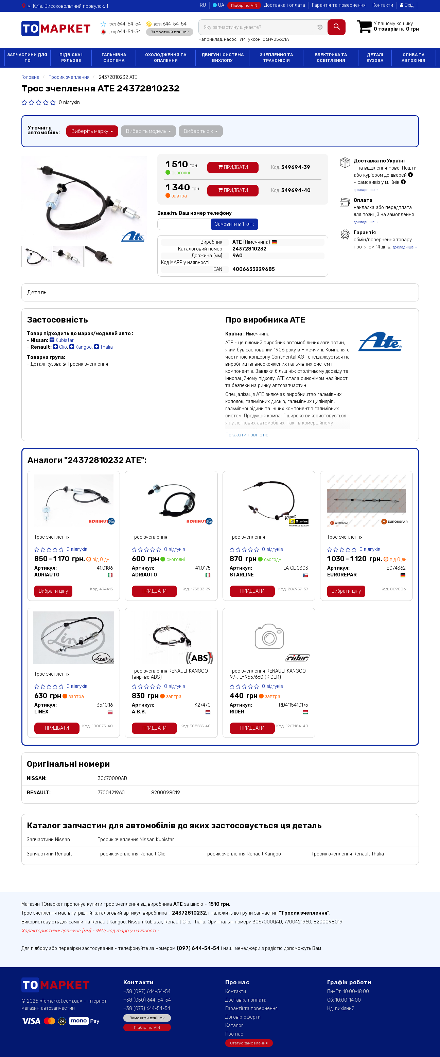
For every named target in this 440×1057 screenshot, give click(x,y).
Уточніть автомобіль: (44, 130)
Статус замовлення (249, 1043)
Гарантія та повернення (339, 5)
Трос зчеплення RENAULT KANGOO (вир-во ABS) (170, 674)
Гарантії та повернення (251, 1008)
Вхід (406, 5)
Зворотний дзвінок (170, 31)
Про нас (234, 1034)
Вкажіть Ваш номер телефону (194, 213)
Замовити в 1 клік (234, 224)
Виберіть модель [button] (148, 131)
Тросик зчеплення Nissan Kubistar (136, 840)
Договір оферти (243, 1017)
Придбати (233, 167)
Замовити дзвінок (147, 1018)
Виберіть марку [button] (92, 131)
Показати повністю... (248, 435)
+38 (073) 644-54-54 (146, 1008)
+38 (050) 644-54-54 (147, 1000)
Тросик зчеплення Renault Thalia (348, 854)
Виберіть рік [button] (201, 131)
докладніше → (366, 190)
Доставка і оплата (284, 5)
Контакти (382, 5)
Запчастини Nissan (48, 840)
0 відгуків (69, 102)
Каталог (234, 1025)
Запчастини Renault (49, 854)
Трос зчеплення (52, 537)
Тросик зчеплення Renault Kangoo (243, 854)
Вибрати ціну (53, 591)
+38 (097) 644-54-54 (147, 991)
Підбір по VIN (244, 5)
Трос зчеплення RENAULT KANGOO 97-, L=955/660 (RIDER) (268, 674)
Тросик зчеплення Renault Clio (131, 854)
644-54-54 (121, 24)
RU (203, 5)
